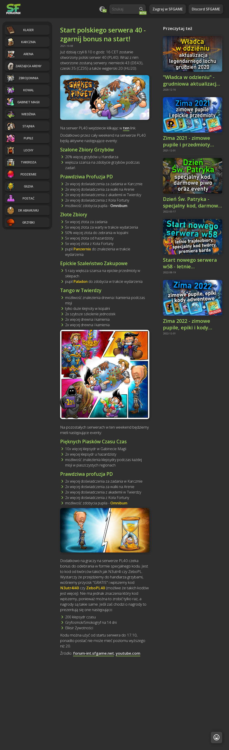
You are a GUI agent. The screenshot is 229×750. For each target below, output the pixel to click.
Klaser (20, 30)
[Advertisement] (105, 697)
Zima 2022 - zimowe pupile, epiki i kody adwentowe (186, 324)
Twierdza (21, 162)
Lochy (19, 150)
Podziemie (21, 174)
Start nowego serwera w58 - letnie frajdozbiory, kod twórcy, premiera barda (192, 263)
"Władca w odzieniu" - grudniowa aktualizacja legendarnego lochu (191, 80)
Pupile (19, 138)
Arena (19, 54)
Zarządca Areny (24, 66)
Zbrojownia (22, 78)
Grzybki (20, 222)
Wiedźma (20, 114)
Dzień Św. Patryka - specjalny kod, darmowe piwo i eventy (192, 202)
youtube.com (128, 653)
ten (126, 128)
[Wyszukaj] (141, 9)
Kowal (20, 90)
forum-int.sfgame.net (93, 653)
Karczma (21, 42)
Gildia (19, 186)
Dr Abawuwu (22, 210)
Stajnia (20, 126)
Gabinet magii (22, 102)
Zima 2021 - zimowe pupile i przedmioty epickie (186, 141)
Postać (20, 198)
